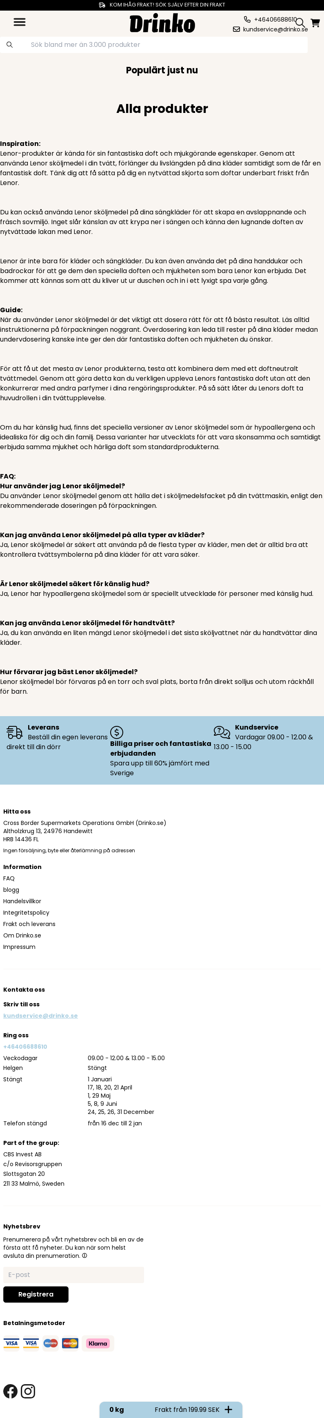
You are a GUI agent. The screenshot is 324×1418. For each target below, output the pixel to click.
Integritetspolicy (26, 913)
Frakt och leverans (29, 924)
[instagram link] (28, 1391)
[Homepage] (162, 21)
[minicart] (316, 23)
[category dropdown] (19, 22)
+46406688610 (25, 1047)
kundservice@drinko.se (40, 1016)
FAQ (9, 878)
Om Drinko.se (22, 935)
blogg (11, 890)
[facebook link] (10, 1391)
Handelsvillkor (22, 901)
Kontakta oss (24, 990)
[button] (84, 1255)
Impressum (19, 947)
